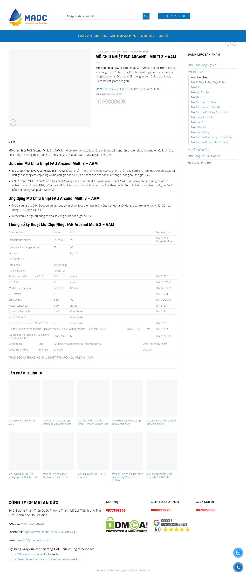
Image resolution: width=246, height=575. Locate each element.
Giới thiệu (100, 36)
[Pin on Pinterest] (117, 101)
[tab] (12, 142)
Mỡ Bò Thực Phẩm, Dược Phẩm (208, 82)
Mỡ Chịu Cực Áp (200, 92)
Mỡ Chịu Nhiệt (199, 77)
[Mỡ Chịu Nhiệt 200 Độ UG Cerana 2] (92, 451)
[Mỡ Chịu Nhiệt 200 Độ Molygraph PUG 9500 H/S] (24, 451)
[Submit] (146, 16)
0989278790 (160, 510)
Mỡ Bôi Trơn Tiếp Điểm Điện (206, 107)
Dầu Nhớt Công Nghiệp (202, 65)
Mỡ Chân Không (200, 132)
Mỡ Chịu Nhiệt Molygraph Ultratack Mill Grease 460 (57, 422)
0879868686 (205, 510)
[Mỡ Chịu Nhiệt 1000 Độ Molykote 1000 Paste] (161, 451)
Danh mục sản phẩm (124, 36)
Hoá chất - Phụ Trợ (199, 162)
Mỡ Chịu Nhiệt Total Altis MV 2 (22, 422)
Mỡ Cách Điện (199, 127)
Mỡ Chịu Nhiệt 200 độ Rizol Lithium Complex (161, 422)
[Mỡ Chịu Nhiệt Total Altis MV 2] (24, 398)
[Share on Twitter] (105, 101)
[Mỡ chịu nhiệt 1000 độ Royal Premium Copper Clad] (92, 398)
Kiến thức (148, 36)
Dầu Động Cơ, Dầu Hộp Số (204, 156)
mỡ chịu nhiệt (90, 171)
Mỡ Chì (195, 87)
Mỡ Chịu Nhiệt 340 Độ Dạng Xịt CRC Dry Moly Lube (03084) (127, 477)
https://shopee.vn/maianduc (28, 554)
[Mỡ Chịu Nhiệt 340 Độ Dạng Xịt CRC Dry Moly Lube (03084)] (127, 451)
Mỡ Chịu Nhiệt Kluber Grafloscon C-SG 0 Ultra (56, 475)
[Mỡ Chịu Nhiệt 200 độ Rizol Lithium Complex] (161, 398)
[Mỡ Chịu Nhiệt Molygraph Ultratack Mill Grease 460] (58, 398)
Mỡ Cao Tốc (197, 122)
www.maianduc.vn (32, 523)
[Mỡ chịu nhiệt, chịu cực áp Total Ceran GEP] (127, 398)
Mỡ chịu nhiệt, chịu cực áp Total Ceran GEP (126, 422)
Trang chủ (102, 51)
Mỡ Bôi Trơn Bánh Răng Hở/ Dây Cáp (211, 137)
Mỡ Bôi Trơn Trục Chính (204, 102)
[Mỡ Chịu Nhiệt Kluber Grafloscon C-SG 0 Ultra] (58, 451)
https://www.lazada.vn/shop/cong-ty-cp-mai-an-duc (44, 559)
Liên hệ (163, 36)
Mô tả (12, 142)
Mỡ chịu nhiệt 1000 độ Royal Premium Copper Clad (92, 422)
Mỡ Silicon (196, 97)
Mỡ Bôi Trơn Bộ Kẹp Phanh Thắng (209, 142)
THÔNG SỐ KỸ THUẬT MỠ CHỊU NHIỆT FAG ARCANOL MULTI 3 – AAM (51, 357)
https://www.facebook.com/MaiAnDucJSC (51, 532)
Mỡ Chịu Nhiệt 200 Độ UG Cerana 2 (91, 475)
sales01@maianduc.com (34, 540)
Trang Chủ (85, 36)
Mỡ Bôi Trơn (195, 72)
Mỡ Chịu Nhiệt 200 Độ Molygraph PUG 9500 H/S (23, 475)
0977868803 (116, 510)
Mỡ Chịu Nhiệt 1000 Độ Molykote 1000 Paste (159, 475)
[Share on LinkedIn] (123, 101)
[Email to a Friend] (111, 101)
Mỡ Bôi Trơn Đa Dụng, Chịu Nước (209, 112)
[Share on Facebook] (98, 101)
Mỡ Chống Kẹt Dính (202, 117)
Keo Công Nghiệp (198, 149)
